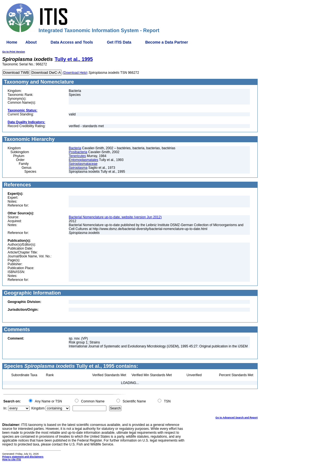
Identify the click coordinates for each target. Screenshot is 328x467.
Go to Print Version (13, 51)
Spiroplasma (78, 168)
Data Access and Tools (72, 42)
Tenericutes (77, 156)
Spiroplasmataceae (83, 164)
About (31, 42)
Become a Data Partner (166, 42)
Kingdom (37, 408)
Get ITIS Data (119, 42)
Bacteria (75, 148)
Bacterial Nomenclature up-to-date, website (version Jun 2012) (115, 217)
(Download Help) (75, 73)
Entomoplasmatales (83, 160)
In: (5, 408)
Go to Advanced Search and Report (237, 417)
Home (11, 42)
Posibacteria (78, 152)
